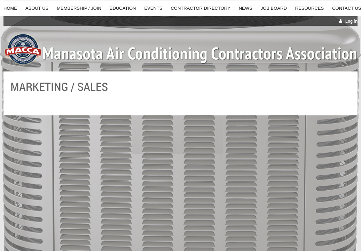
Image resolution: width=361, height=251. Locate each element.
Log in (351, 21)
